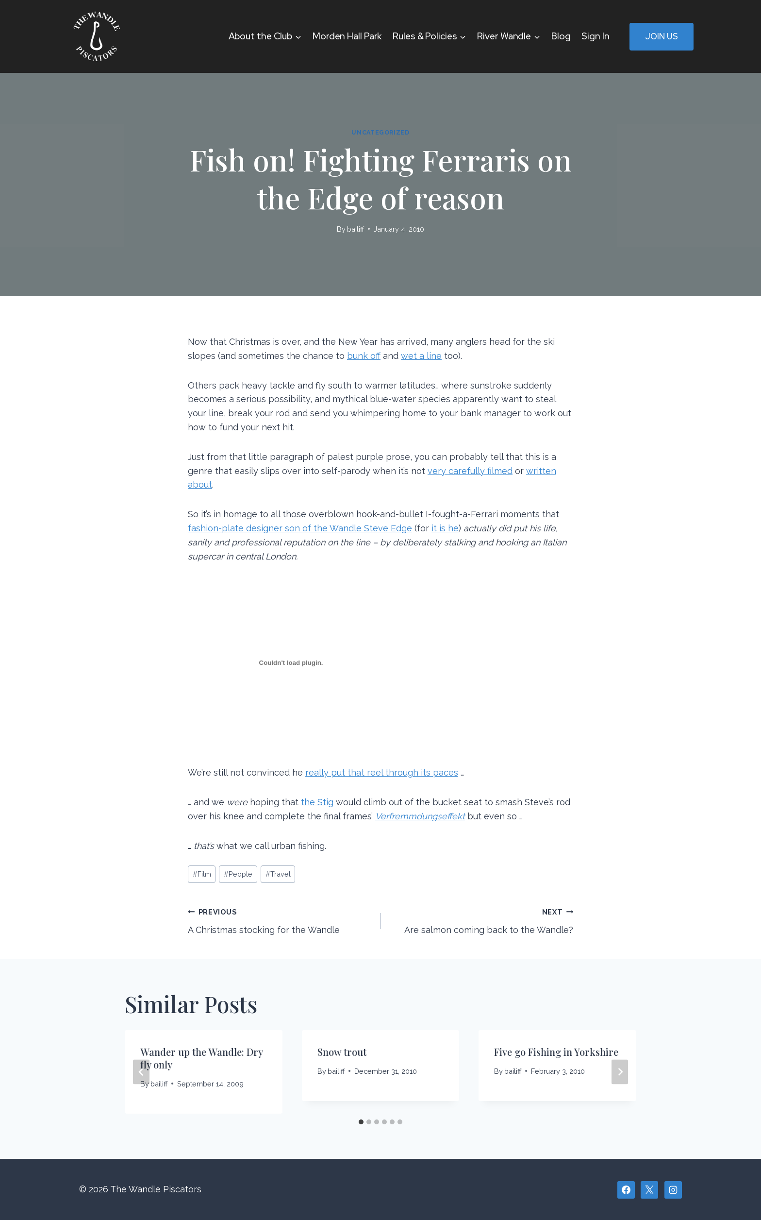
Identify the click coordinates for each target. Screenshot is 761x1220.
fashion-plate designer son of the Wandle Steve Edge (300, 528)
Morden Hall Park (347, 36)
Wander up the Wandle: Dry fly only (201, 1058)
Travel (278, 874)
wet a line (421, 356)
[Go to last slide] (141, 1072)
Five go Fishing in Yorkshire (556, 1051)
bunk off (363, 356)
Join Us (661, 36)
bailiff (355, 229)
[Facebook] (626, 1190)
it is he (445, 528)
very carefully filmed (470, 471)
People (238, 874)
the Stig (317, 802)
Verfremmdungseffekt (420, 816)
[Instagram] (673, 1190)
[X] (649, 1190)
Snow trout (341, 1051)
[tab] (361, 1121)
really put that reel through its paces (381, 772)
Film (202, 874)
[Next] (620, 1072)
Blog (561, 36)
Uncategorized (380, 132)
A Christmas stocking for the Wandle (280, 920)
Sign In (595, 36)
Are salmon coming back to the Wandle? (481, 920)
